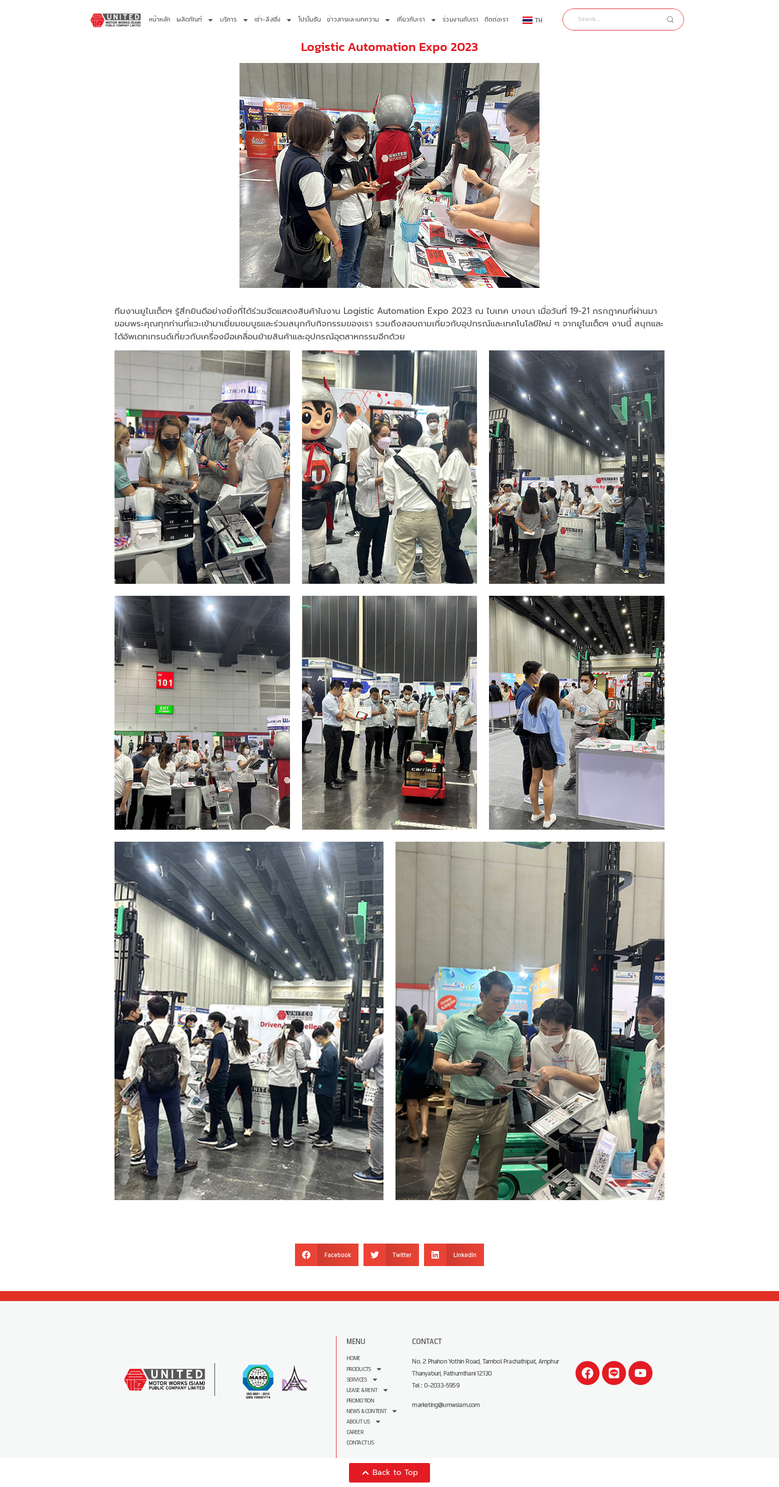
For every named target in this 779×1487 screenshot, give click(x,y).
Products (364, 1369)
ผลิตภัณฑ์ (195, 19)
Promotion (360, 1400)
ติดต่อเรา (496, 19)
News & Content (372, 1411)
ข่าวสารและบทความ (359, 19)
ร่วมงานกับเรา (460, 19)
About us (364, 1421)
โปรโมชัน (310, 19)
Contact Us (360, 1442)
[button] (326, 1255)
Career (355, 1432)
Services (362, 1379)
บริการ (234, 19)
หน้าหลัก (160, 19)
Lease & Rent (367, 1390)
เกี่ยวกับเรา (417, 19)
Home (353, 1358)
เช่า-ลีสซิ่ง (273, 19)
